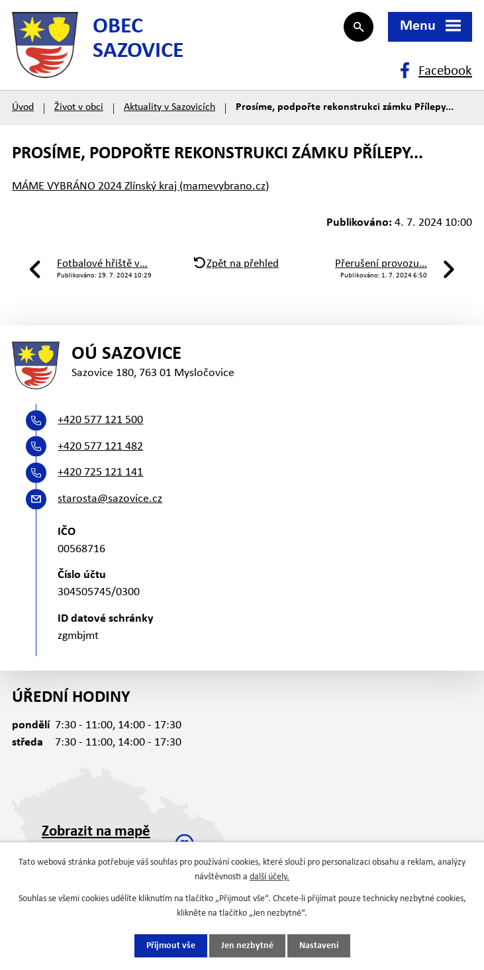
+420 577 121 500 (100, 420)
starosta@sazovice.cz (110, 499)
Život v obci (78, 107)
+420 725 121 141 (100, 472)
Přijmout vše (170, 946)
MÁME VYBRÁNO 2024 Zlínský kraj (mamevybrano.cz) (140, 186)
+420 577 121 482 (100, 446)
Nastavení (318, 946)
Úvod (23, 107)
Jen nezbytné (247, 946)
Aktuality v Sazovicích (169, 107)
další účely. (269, 877)
